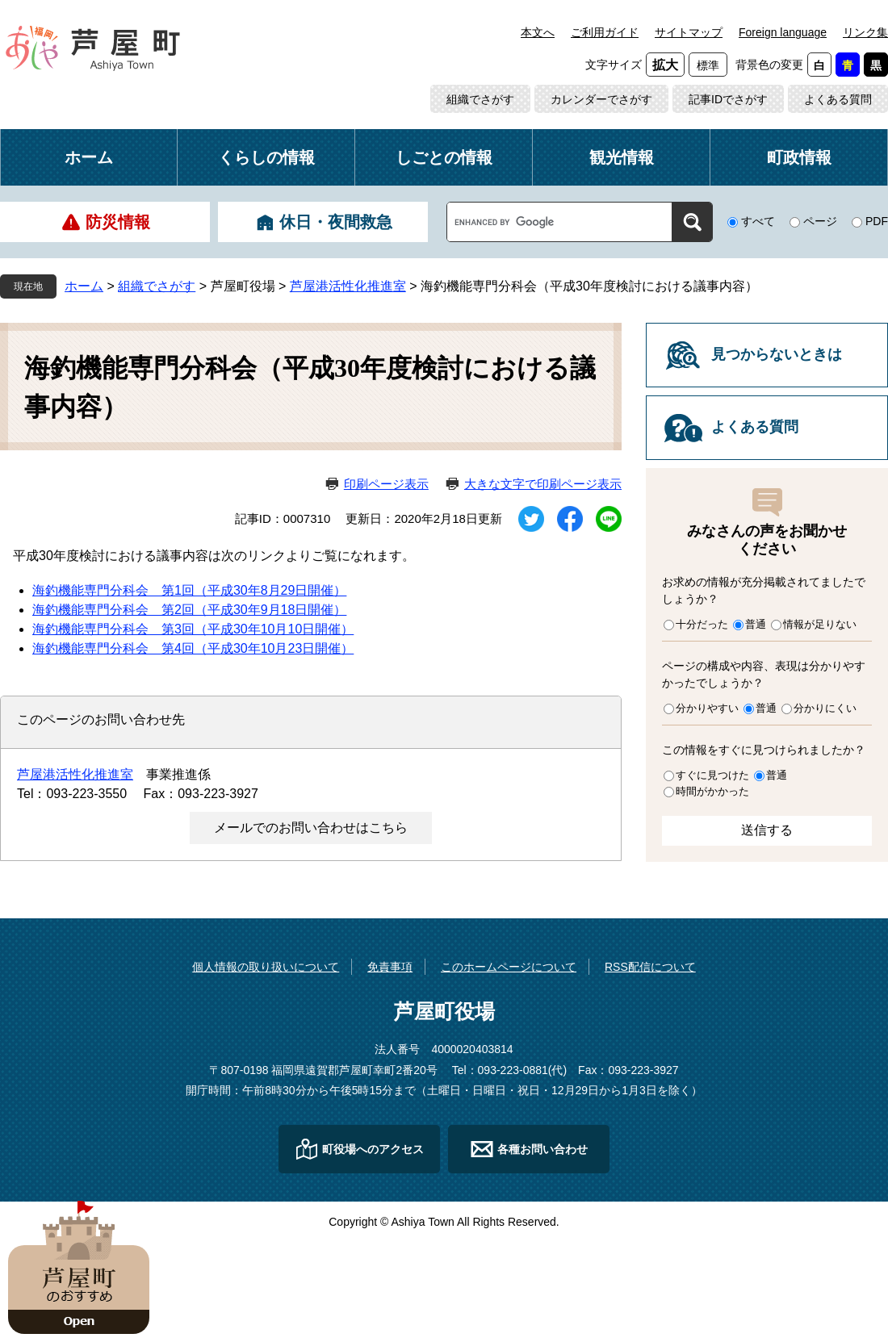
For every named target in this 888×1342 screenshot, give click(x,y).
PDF (876, 221)
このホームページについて (508, 966)
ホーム (89, 157)
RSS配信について (650, 966)
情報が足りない (820, 624)
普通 (755, 624)
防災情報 (118, 222)
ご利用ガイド (605, 32)
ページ (820, 221)
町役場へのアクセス (373, 1149)
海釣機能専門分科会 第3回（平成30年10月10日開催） (193, 629)
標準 (708, 65)
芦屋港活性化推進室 (348, 286)
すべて (758, 221)
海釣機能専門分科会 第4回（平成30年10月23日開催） (193, 648)
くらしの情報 (266, 157)
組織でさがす (480, 99)
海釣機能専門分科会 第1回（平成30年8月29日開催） (189, 590)
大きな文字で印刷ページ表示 (543, 484)
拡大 (665, 65)
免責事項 (390, 966)
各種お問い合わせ (542, 1149)
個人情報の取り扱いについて (265, 966)
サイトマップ (689, 32)
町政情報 (799, 157)
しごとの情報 (444, 157)
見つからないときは (776, 354)
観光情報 (621, 157)
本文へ (538, 32)
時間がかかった (712, 791)
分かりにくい (825, 708)
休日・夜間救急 (335, 222)
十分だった (702, 624)
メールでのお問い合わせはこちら (311, 827)
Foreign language (783, 32)
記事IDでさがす (728, 99)
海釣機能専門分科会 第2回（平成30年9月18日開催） (189, 610)
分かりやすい (707, 708)
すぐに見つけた (712, 775)
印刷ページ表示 (386, 484)
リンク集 (865, 32)
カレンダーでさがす (601, 99)
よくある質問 (838, 99)
